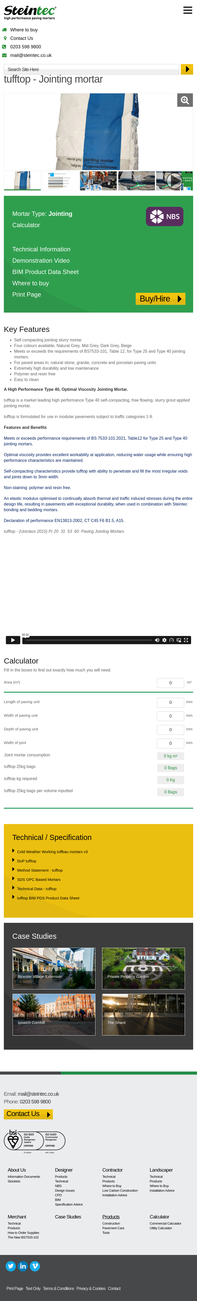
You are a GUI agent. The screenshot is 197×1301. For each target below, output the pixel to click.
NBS (58, 1186)
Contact (114, 1288)
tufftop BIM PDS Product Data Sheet (48, 898)
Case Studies (68, 1216)
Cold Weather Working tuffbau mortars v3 (52, 851)
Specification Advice (69, 1204)
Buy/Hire (155, 298)
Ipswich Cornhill (31, 1022)
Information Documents (24, 1176)
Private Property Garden (128, 976)
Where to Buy (111, 1186)
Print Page (26, 294)
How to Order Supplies (23, 1232)
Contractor (112, 1169)
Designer (64, 1169)
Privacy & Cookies (90, 1288)
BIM (58, 1199)
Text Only (33, 1288)
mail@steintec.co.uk (31, 55)
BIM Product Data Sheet (45, 271)
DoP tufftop (26, 861)
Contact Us (21, 38)
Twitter (11, 1266)
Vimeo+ (35, 1266)
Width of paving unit (21, 715)
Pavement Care (113, 1228)
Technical (61, 1181)
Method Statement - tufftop (40, 870)
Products (61, 1176)
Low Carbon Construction (120, 1190)
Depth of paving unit (21, 729)
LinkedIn (23, 1266)
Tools (106, 1232)
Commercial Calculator (165, 1223)
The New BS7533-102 (23, 1237)
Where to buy (24, 29)
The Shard (116, 1022)
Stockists (14, 1181)
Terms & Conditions (58, 1288)
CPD (58, 1195)
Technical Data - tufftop (36, 889)
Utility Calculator (161, 1228)
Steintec (30, 13)
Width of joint (15, 742)
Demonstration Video (41, 260)
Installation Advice (114, 1195)
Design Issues (65, 1190)
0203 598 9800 (25, 46)
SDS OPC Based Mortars (39, 879)
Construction (111, 1223)
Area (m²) (12, 682)
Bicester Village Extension (40, 976)
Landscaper (161, 1169)
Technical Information (41, 249)
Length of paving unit (22, 702)
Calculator (26, 225)
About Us (17, 1169)
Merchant (17, 1216)
